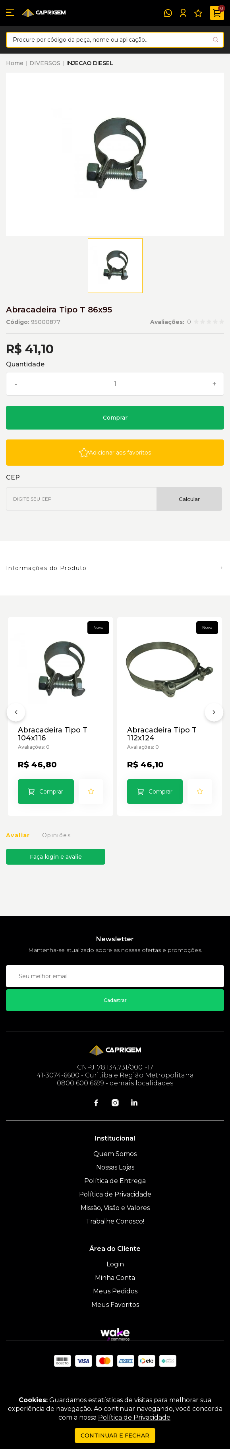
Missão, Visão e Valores (115, 1208)
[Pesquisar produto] (215, 39)
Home (14, 63)
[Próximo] (214, 714)
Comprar (115, 417)
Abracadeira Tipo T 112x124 (162, 734)
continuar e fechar (115, 1435)
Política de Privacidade (115, 1194)
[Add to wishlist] (115, 452)
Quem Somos (115, 1154)
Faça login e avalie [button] (56, 856)
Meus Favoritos (115, 1304)
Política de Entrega (115, 1181)
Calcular (189, 499)
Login (115, 1264)
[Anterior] (16, 714)
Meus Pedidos (115, 1291)
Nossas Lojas (115, 1167)
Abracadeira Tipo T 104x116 (52, 734)
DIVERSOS (44, 63)
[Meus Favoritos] (198, 13)
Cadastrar (115, 1000)
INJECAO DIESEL (89, 63)
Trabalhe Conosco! (115, 1221)
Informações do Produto (46, 568)
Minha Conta (115, 1277)
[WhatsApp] (168, 13)
